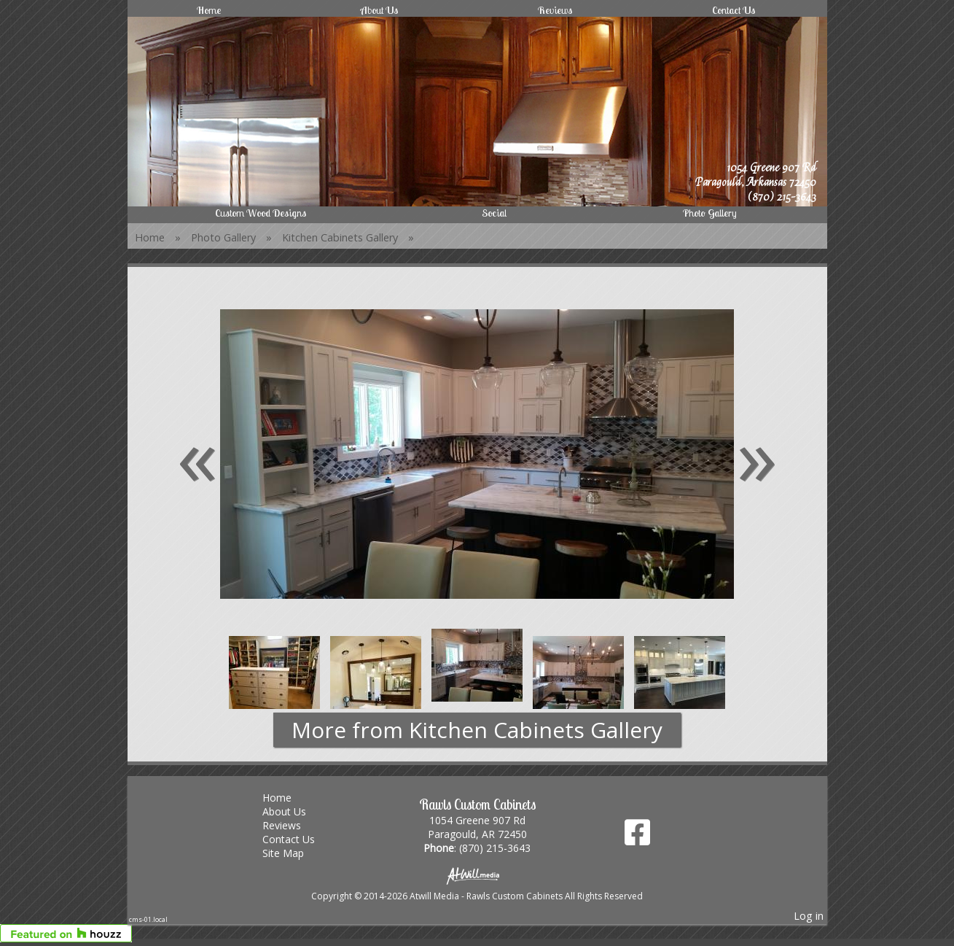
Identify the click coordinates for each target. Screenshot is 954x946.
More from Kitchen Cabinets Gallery (477, 730)
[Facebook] (637, 838)
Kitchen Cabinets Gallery (340, 237)
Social (494, 213)
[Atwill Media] (477, 875)
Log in (809, 916)
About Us (379, 10)
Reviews (555, 10)
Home (209, 10)
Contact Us (733, 10)
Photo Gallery (710, 213)
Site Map (294, 853)
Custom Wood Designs (260, 213)
